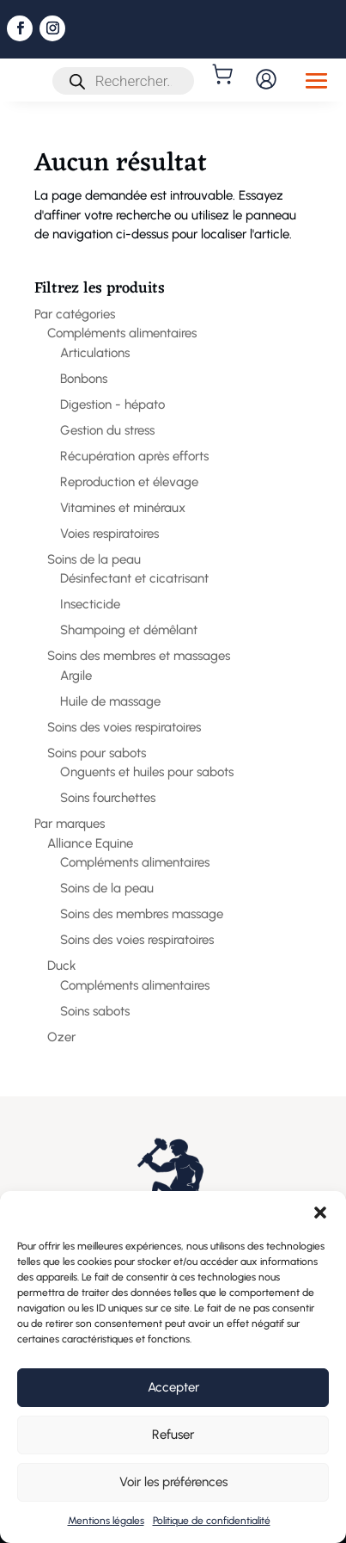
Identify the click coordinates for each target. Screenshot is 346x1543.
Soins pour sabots (96, 753)
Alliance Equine (90, 843)
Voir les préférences (173, 1482)
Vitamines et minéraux (122, 507)
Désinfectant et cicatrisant (134, 578)
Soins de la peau (94, 559)
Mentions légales (106, 1521)
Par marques (69, 823)
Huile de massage (110, 701)
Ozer (61, 1037)
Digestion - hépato (112, 404)
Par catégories (74, 314)
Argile (76, 675)
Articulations (95, 353)
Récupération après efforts (134, 456)
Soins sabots (95, 1011)
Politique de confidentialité (211, 1521)
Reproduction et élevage (129, 482)
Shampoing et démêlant (128, 630)
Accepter (173, 1387)
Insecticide (90, 604)
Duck (61, 965)
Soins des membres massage (141, 914)
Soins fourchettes (107, 797)
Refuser (173, 1434)
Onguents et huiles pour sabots (147, 772)
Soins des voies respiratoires (124, 727)
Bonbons (83, 378)
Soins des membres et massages (138, 655)
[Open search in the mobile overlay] (123, 81)
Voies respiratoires (109, 533)
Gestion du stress (107, 430)
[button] (320, 1212)
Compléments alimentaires (122, 333)
